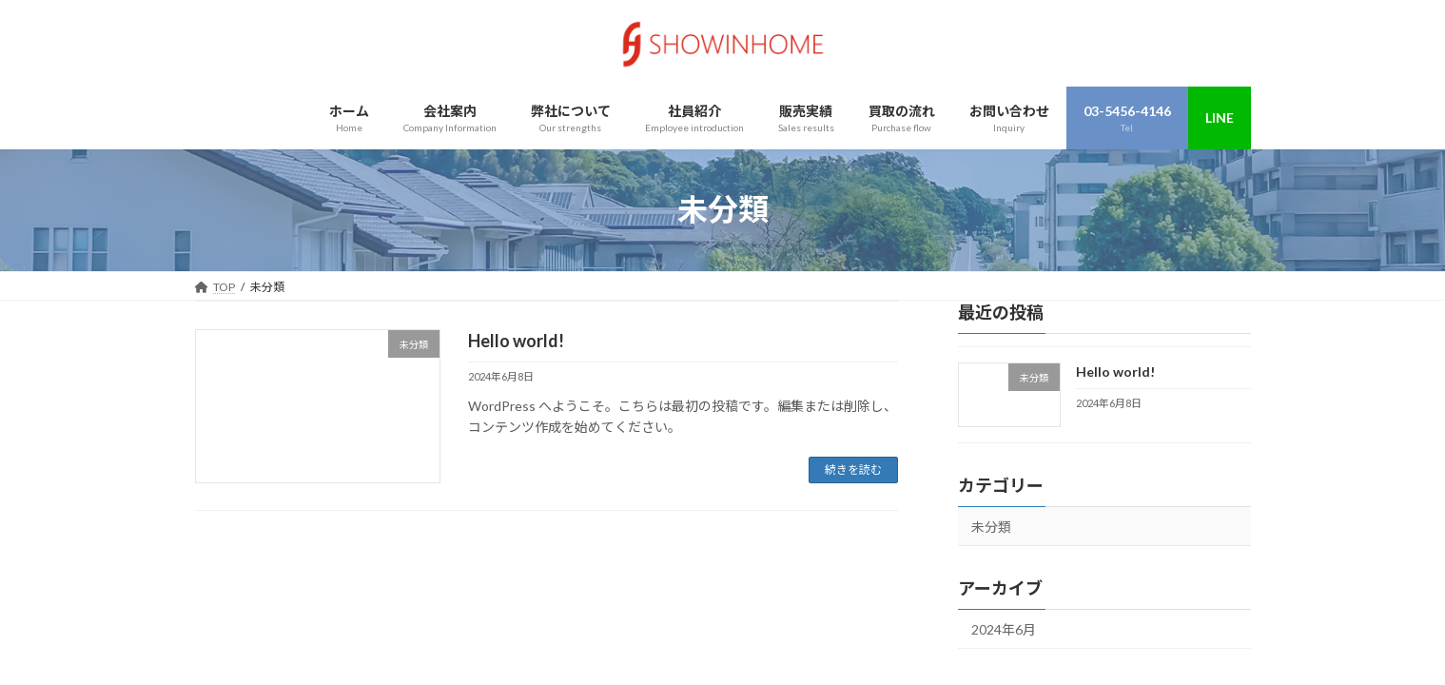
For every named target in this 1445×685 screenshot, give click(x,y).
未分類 (991, 527)
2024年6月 (1003, 629)
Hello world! (516, 340)
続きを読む (853, 469)
